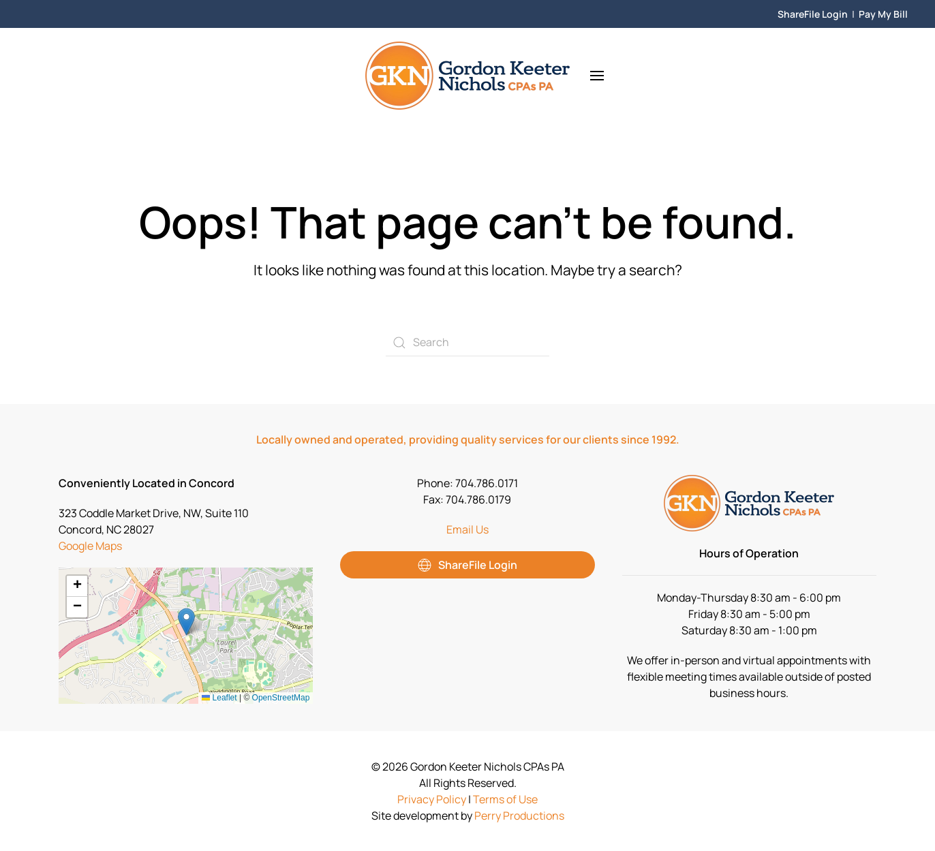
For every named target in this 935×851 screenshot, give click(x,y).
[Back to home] (467, 75)
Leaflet (219, 697)
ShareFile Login (813, 13)
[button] (597, 75)
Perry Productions (519, 815)
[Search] (467, 342)
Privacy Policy (431, 799)
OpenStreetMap (281, 697)
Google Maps (90, 545)
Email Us (467, 529)
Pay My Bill (883, 13)
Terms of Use (505, 799)
